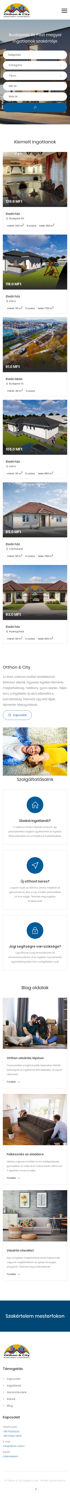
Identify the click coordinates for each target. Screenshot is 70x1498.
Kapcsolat (17, 715)
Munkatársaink (17, 1392)
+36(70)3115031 (11, 1431)
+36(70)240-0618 (12, 1435)
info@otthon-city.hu (14, 1446)
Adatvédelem (10, 1456)
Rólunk (11, 1399)
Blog (10, 1406)
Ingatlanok (14, 1385)
